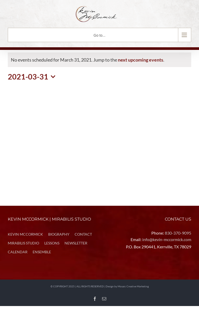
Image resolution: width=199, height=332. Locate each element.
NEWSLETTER (76, 243)
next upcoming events (140, 60)
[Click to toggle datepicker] (33, 76)
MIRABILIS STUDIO (23, 243)
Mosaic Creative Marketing (133, 286)
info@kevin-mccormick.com (166, 239)
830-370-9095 (178, 232)
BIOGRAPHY (58, 234)
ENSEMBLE (42, 252)
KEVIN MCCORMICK (25, 234)
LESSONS (51, 243)
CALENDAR (17, 252)
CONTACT (83, 234)
